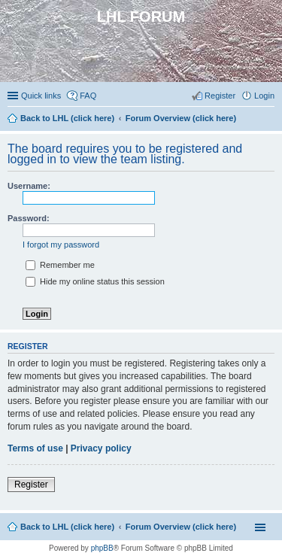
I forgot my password (61, 244)
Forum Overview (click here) (181, 526)
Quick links (41, 95)
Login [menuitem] (264, 95)
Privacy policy (101, 448)
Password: (29, 218)
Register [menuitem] (220, 95)
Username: (29, 185)
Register (31, 484)
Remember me (60, 264)
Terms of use (35, 448)
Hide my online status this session (95, 281)
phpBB (102, 548)
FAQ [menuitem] (88, 95)
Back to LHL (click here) (67, 526)
